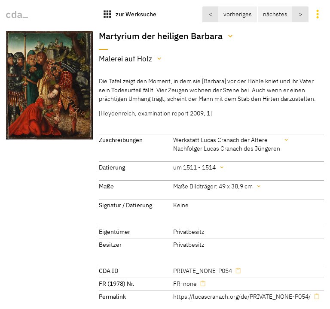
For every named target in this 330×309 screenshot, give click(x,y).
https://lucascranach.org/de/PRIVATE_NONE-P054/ (242, 296)
